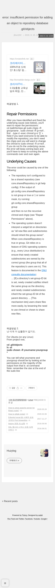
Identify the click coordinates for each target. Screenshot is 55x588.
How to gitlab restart (16, 479)
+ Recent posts (10, 566)
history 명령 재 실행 (16, 489)
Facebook (29, 584)
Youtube (37, 584)
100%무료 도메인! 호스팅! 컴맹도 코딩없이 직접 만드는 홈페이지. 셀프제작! (18, 69)
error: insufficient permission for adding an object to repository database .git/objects (27, 23)
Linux (30, 465)
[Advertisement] (27, 114)
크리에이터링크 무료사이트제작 (18, 63)
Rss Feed (11, 584)
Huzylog (11, 515)
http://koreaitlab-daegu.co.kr (22, 80)
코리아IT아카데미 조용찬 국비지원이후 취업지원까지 (18, 84)
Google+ (44, 584)
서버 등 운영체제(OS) (17, 465)
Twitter (21, 584)
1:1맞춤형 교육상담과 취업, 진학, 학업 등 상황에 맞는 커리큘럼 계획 (19, 90)
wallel (40, 580)
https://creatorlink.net (19, 59)
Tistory (24, 580)
